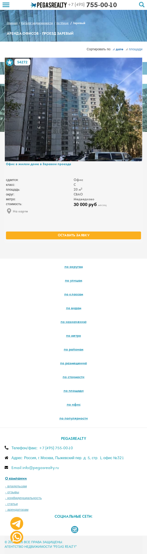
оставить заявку (73, 235)
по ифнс (73, 405)
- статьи (11, 504)
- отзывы (12, 492)
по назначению (73, 322)
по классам (73, 294)
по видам (73, 308)
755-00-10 (92, 6)
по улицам (73, 281)
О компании (16, 479)
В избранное (9, 62)
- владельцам (16, 486)
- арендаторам (16, 510)
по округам (73, 267)
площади (133, 49)
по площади (74, 391)
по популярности (73, 418)
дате (117, 49)
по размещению (73, 363)
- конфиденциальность (23, 498)
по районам (73, 349)
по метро (73, 336)
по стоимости (73, 377)
